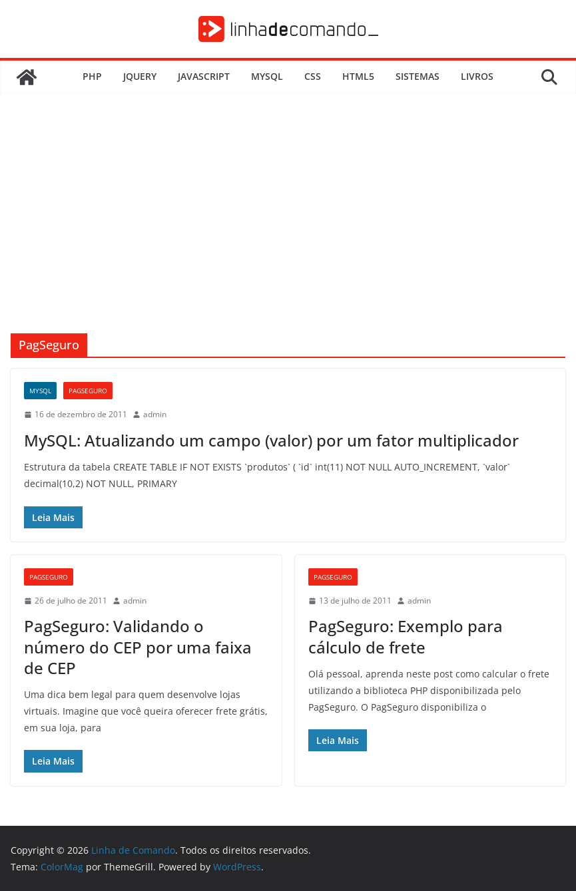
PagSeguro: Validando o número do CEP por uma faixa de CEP (138, 646)
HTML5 (358, 76)
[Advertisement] (288, 233)
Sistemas (417, 76)
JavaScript (204, 76)
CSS (312, 76)
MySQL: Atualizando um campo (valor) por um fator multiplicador (271, 440)
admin (154, 414)
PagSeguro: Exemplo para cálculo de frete (405, 636)
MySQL (267, 76)
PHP (92, 76)
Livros (477, 76)
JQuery (139, 76)
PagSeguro (88, 390)
